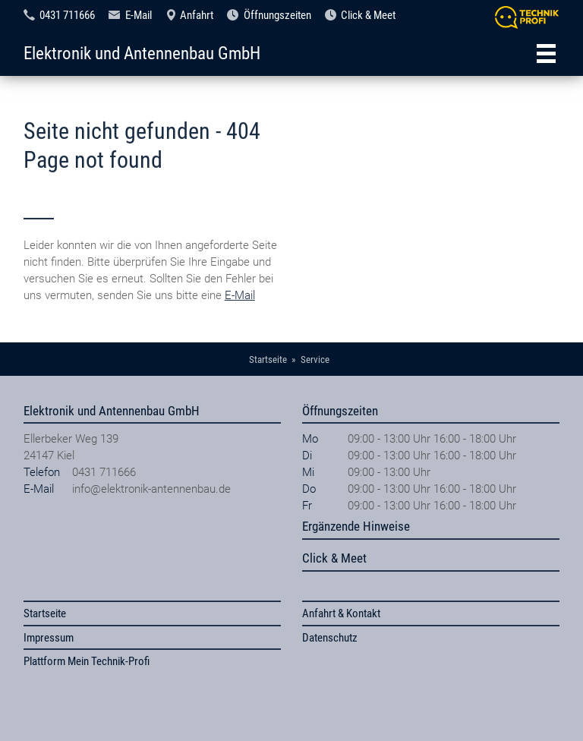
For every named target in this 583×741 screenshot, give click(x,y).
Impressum (49, 638)
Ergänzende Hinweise (356, 526)
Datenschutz (330, 638)
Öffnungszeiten (277, 15)
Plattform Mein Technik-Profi (87, 661)
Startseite (45, 613)
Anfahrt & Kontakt (341, 613)
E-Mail (138, 15)
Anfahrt (196, 15)
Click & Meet (368, 15)
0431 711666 (67, 15)
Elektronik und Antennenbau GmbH (142, 53)
